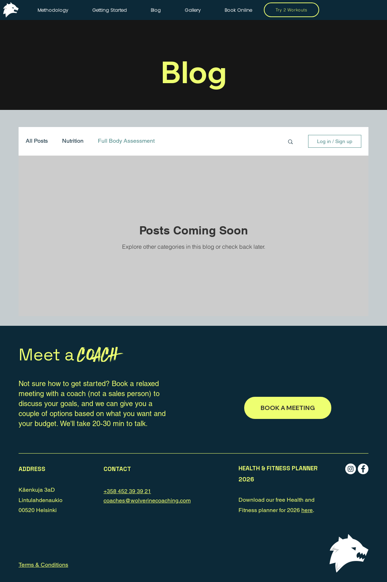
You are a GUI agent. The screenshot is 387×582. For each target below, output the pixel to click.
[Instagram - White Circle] (350, 469)
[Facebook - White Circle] (363, 469)
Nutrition (73, 140)
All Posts (37, 140)
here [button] (307, 510)
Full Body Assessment (126, 140)
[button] (290, 142)
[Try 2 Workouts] (291, 9)
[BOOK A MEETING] (287, 408)
